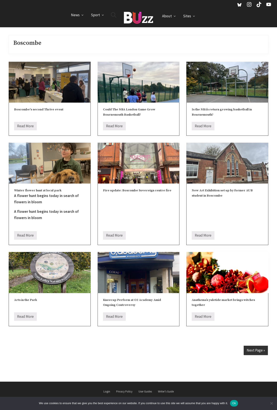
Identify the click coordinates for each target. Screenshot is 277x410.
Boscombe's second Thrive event (38, 109)
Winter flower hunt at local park (37, 190)
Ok (234, 403)
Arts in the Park (25, 300)
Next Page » (256, 350)
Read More (25, 127)
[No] (271, 403)
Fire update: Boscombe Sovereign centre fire (137, 190)
